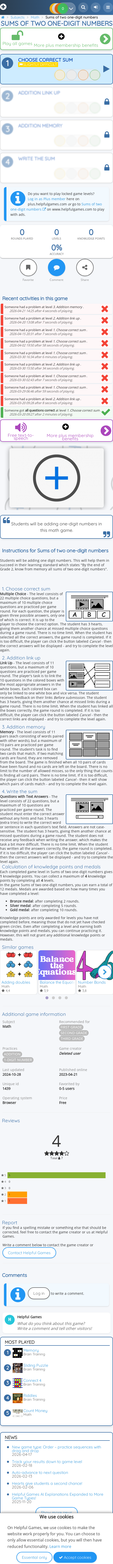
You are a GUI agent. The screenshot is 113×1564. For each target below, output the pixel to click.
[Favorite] (28, 267)
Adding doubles (15, 982)
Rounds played (22, 238)
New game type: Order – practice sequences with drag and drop (56, 1448)
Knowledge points (91, 238)
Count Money (35, 1410)
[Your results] (72, 8)
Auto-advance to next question (40, 1472)
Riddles (30, 1395)
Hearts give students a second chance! (47, 1483)
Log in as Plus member (47, 198)
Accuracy (57, 254)
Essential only (34, 1557)
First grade (71, 1027)
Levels (56, 238)
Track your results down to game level (47, 1461)
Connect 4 (32, 1380)
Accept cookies (75, 1557)
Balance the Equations (60, 982)
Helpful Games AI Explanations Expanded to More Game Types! (57, 1496)
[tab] (46, 997)
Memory (31, 1350)
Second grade (74, 1032)
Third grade (72, 1038)
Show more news (56, 1512)
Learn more (60, 1546)
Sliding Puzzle (35, 1365)
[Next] (105, 972)
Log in (38, 1293)
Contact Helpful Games (29, 1252)
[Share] (85, 267)
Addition (12, 1054)
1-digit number (18, 1059)
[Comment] (56, 267)
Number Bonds (92, 982)
